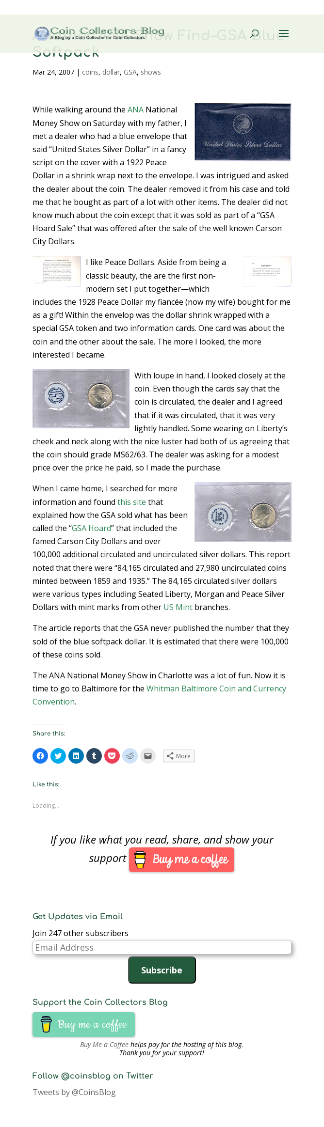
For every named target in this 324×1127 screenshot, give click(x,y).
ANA (136, 109)
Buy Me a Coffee (104, 1044)
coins (90, 72)
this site (131, 502)
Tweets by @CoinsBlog (74, 1092)
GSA (130, 72)
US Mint (178, 607)
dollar (111, 72)
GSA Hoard (91, 528)
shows (151, 72)
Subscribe (161, 970)
